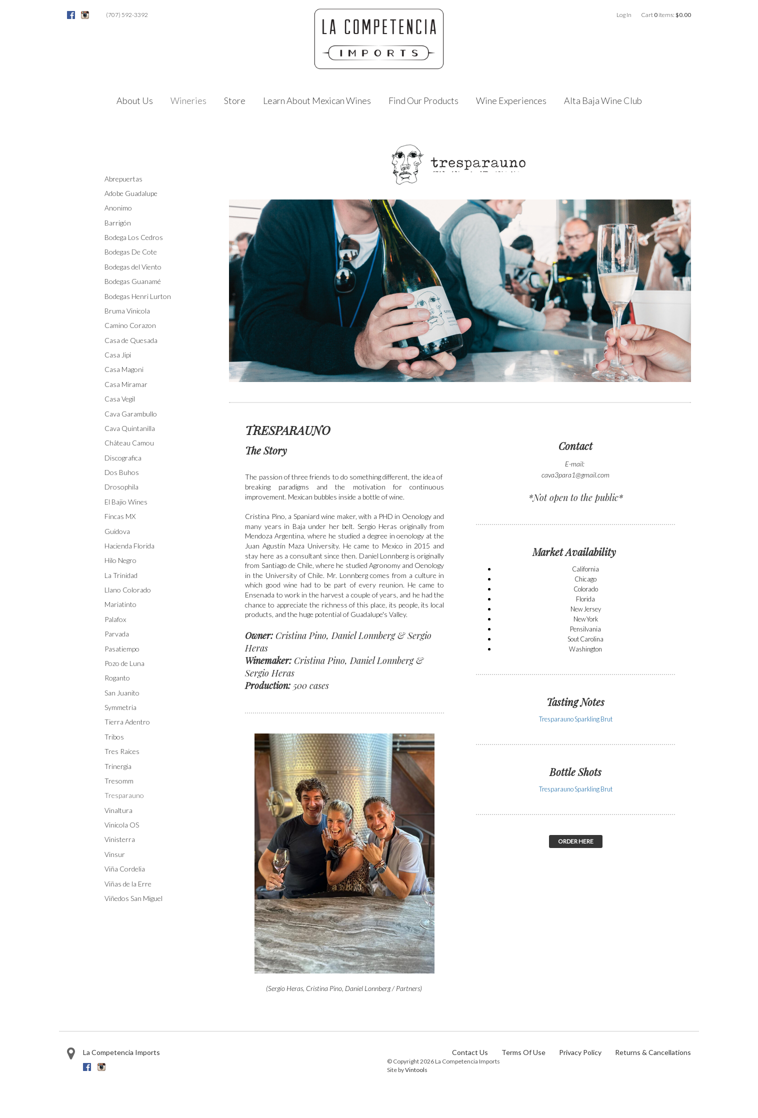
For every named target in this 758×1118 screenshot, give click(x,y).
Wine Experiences (511, 100)
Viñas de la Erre (128, 884)
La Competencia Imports (121, 1052)
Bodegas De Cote (130, 252)
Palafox (115, 619)
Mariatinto (120, 604)
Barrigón (117, 222)
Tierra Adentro (127, 722)
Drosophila (121, 486)
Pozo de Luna (124, 663)
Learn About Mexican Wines (317, 100)
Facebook (71, 15)
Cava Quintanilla (129, 428)
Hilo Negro (120, 560)
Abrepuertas (123, 178)
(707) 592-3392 (127, 14)
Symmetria (120, 707)
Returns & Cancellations (653, 1052)
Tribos (114, 736)
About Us (134, 100)
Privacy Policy (580, 1052)
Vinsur (114, 854)
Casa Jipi (117, 354)
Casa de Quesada (131, 340)
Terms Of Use (524, 1052)
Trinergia (118, 766)
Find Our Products (423, 100)
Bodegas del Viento (133, 266)
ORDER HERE (576, 841)
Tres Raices (122, 751)
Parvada (116, 634)
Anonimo (118, 208)
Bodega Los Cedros (133, 237)
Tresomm (119, 780)
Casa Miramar (126, 384)
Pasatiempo (122, 648)
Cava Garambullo (130, 414)
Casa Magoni (124, 369)
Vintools (416, 1070)
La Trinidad (121, 575)
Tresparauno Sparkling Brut (575, 719)
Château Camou (129, 442)
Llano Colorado (127, 590)
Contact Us (470, 1052)
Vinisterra (119, 839)
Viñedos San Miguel (133, 898)
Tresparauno (124, 795)
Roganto (117, 678)
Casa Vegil (119, 398)
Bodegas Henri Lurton (137, 296)
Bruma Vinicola (127, 310)
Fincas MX (120, 516)
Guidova (117, 531)
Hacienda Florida (129, 546)
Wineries (188, 100)
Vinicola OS (121, 824)
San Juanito (122, 692)
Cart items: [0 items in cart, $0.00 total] (666, 14)
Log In (624, 14)
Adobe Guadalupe (131, 193)
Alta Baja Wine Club (603, 100)
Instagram (85, 15)
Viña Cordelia (124, 868)
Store (235, 100)
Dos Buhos (121, 472)
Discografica (123, 458)
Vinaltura (118, 810)
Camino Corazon (130, 325)
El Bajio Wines (126, 502)
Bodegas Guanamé (132, 281)
